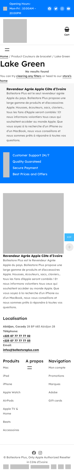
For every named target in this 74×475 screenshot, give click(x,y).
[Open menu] (7, 50)
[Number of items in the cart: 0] (67, 29)
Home (4, 56)
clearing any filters (28, 76)
